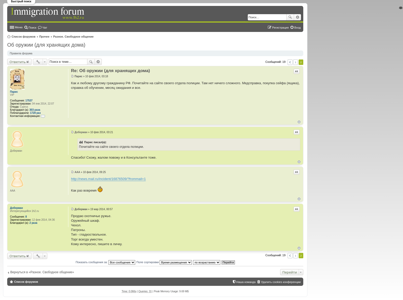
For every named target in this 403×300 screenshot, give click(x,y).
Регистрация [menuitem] (280, 27)
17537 (29, 100)
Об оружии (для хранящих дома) (46, 45)
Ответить (18, 61)
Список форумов (23, 36)
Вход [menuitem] (297, 27)
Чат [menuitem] (44, 27)
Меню (19, 27)
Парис (14, 91)
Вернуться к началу (299, 122)
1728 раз (35, 113)
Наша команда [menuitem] (245, 282)
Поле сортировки (164, 262)
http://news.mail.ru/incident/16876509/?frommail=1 (108, 179)
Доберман (16, 208)
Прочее (44, 36)
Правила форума (21, 53)
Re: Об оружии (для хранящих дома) (110, 70)
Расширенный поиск (297, 17)
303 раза (35, 109)
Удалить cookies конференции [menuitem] (281, 282)
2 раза (34, 222)
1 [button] (295, 62)
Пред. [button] (290, 62)
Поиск (290, 17)
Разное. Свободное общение (73, 36)
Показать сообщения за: (105, 262)
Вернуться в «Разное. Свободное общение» (42, 272)
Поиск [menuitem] (32, 27)
